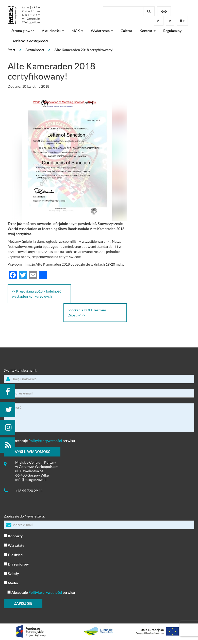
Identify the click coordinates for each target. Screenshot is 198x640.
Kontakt (148, 31)
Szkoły (11, 573)
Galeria (126, 31)
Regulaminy (172, 31)
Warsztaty (14, 545)
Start (11, 50)
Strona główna (22, 31)
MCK (77, 31)
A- (159, 21)
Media (11, 582)
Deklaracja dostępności (29, 41)
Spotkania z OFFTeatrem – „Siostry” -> (88, 312)
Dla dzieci (13, 554)
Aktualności (53, 31)
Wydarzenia (102, 31)
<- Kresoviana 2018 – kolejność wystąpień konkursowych (36, 293)
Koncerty (13, 535)
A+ (182, 20)
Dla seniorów (16, 564)
